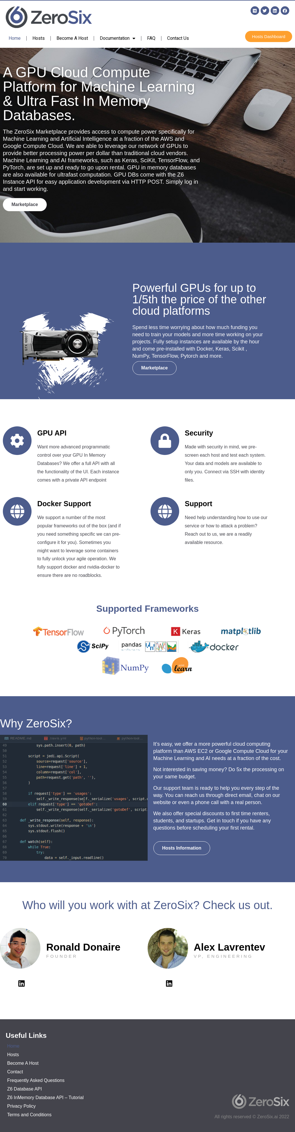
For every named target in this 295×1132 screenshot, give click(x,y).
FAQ (151, 38)
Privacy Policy (21, 1106)
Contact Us (178, 38)
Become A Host (72, 38)
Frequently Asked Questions (36, 1080)
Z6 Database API (24, 1089)
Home (15, 38)
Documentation (117, 38)
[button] (268, 36)
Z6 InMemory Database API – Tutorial (45, 1097)
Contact (15, 1071)
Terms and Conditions (29, 1114)
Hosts (38, 38)
